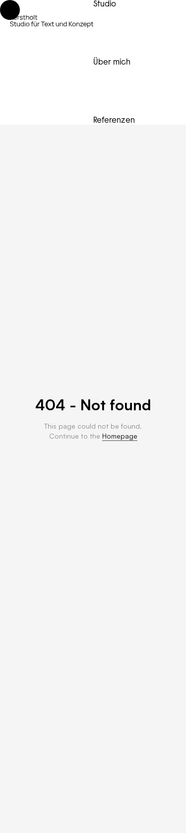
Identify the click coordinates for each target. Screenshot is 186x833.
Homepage (119, 436)
